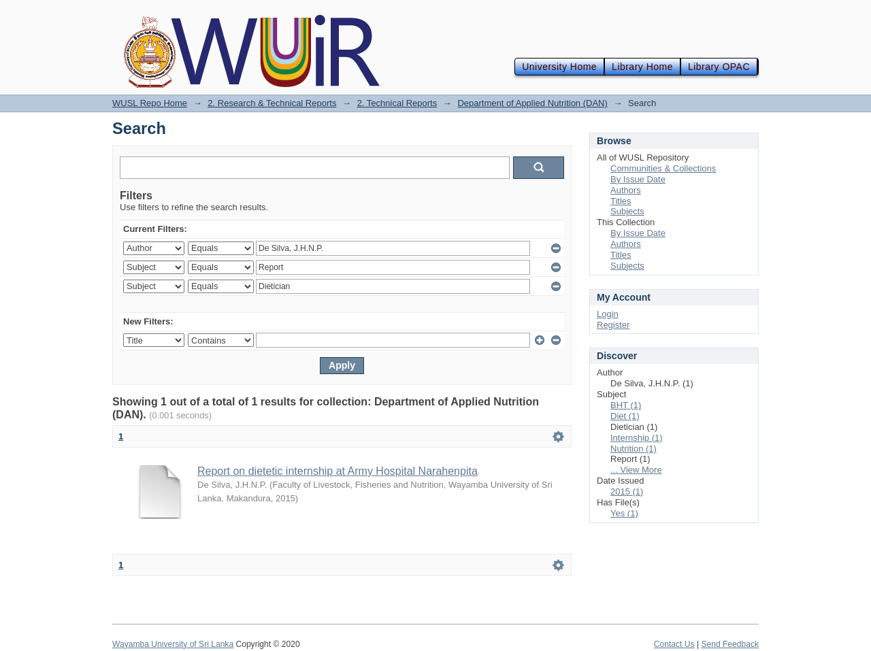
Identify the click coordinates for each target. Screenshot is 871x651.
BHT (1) (625, 405)
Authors (625, 190)
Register (613, 325)
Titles (620, 201)
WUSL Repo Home (149, 103)
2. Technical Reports (397, 103)
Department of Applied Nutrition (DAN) (532, 103)
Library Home (642, 66)
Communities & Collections (663, 168)
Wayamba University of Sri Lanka (172, 644)
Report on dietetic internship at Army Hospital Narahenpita (337, 471)
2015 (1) (626, 491)
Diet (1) (625, 416)
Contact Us (674, 644)
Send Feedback (730, 644)
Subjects (627, 211)
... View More (636, 470)
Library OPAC (719, 66)
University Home (559, 66)
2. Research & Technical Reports (272, 103)
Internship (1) (636, 438)
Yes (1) (624, 513)
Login (608, 314)
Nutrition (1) (633, 449)
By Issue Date (637, 179)
